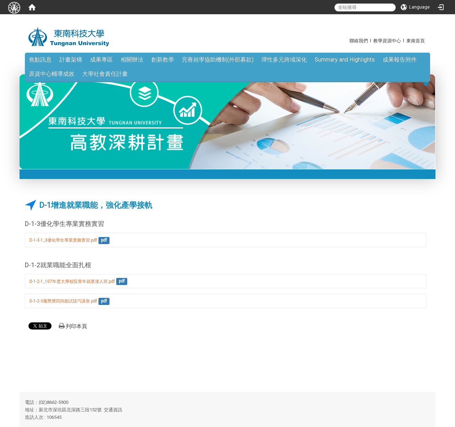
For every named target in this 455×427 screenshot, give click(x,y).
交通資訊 (113, 409)
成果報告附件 (399, 59)
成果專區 (101, 59)
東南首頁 (415, 40)
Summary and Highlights (345, 59)
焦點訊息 (40, 59)
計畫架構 (70, 59)
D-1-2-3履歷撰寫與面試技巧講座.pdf (63, 301)
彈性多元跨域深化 (284, 59)
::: (345, 40)
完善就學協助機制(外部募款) (217, 59)
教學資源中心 (387, 40)
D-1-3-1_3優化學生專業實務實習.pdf (63, 240)
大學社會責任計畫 (105, 73)
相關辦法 (132, 59)
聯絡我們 (358, 40)
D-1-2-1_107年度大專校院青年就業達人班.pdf (72, 281)
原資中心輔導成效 (51, 73)
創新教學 (162, 59)
